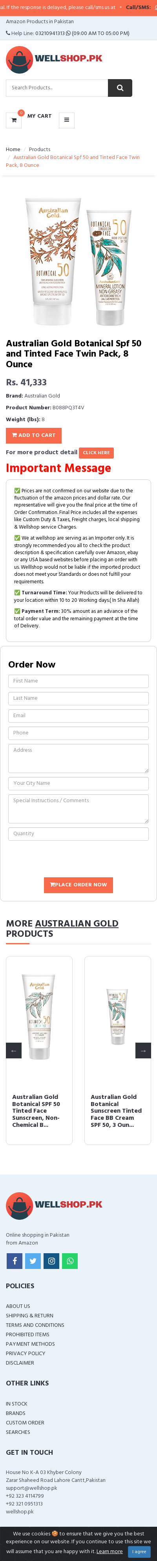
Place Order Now (78, 885)
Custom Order (25, 1423)
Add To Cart (34, 435)
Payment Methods (30, 1344)
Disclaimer (20, 1363)
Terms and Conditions (35, 1325)
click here (96, 453)
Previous (14, 1050)
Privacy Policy (26, 1353)
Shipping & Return (29, 1316)
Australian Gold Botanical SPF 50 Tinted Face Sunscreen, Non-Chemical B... (115, 1111)
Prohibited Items (27, 1334)
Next (143, 1050)
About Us (18, 1306)
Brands (16, 1413)
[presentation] (68, 860)
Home (13, 149)
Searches (18, 1432)
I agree (139, 1552)
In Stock (16, 1404)
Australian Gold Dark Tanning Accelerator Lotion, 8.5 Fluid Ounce (35, 1111)
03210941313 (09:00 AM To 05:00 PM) (82, 33)
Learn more (110, 1551)
